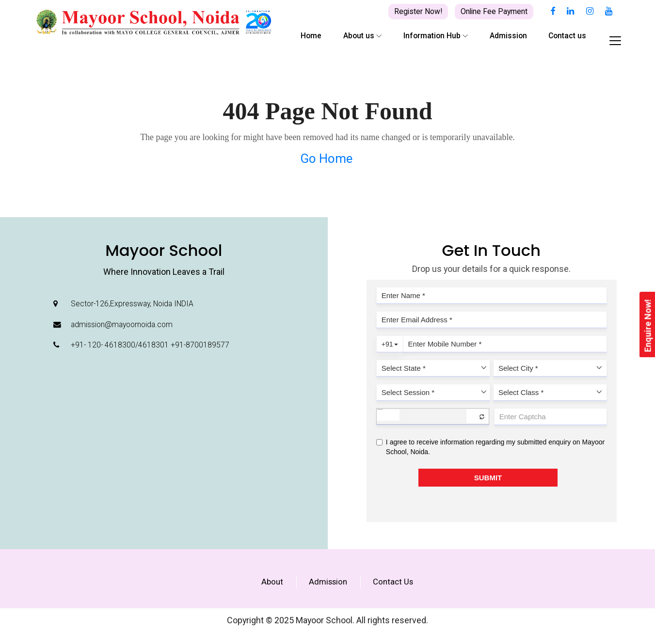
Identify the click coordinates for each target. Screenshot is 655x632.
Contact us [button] (567, 35)
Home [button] (311, 35)
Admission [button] (508, 35)
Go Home (326, 158)
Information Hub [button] (435, 35)
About (272, 581)
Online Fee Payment (494, 11)
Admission (328, 581)
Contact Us (393, 581)
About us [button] (362, 35)
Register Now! (418, 11)
